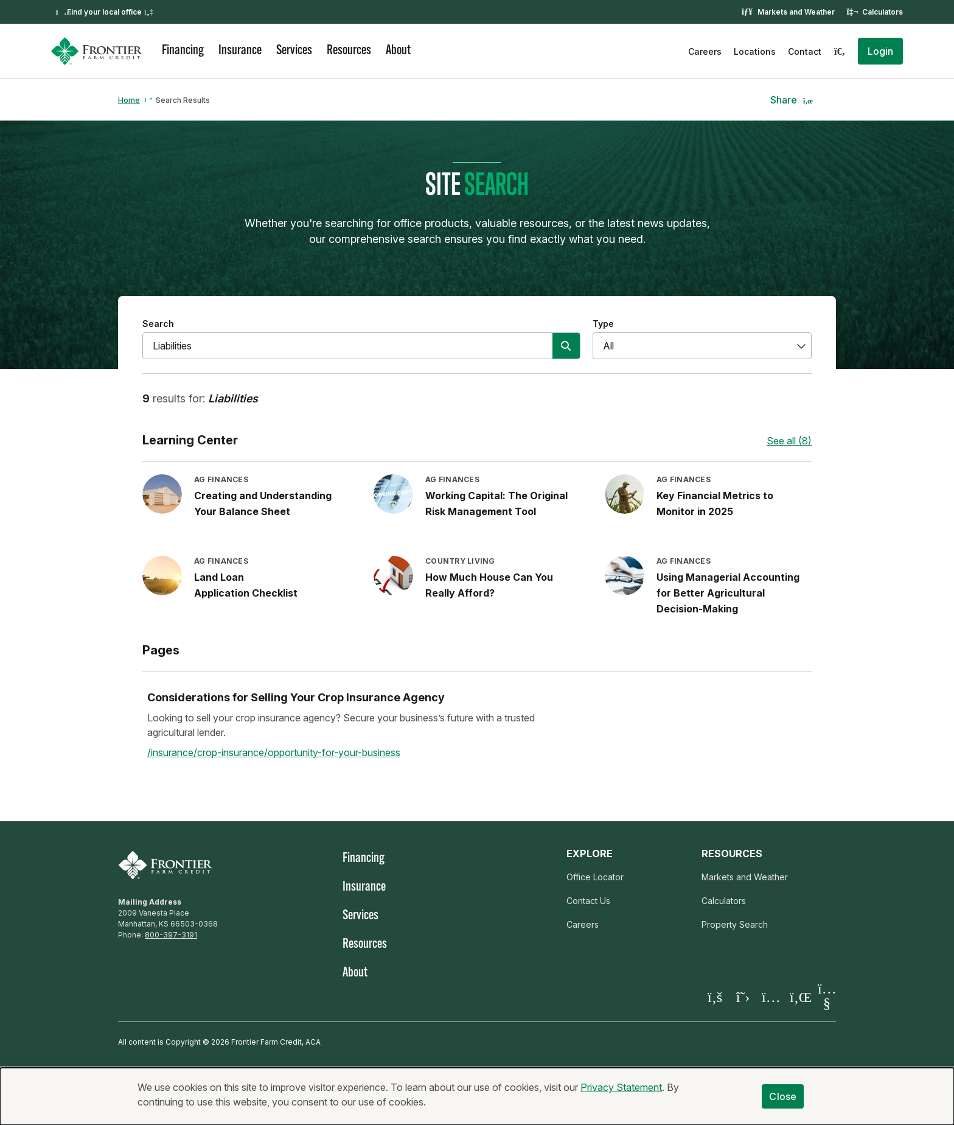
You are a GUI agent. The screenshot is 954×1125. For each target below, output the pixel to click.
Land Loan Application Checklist (246, 585)
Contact (804, 51)
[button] (880, 51)
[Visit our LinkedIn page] (799, 997)
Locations (755, 51)
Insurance (240, 51)
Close (782, 1096)
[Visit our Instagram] (771, 997)
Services (294, 51)
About (398, 51)
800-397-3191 (171, 934)
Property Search (735, 924)
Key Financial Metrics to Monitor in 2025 (714, 503)
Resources (349, 51)
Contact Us (588, 900)
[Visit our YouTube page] (827, 996)
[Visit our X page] (743, 997)
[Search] (839, 51)
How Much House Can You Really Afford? (489, 585)
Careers (705, 51)
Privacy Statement (621, 1087)
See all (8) (789, 441)
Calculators (882, 11)
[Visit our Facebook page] (715, 997)
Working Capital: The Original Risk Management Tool (496, 503)
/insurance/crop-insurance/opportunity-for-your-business (273, 752)
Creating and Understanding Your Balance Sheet (263, 503)
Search (158, 323)
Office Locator (595, 877)
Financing (183, 51)
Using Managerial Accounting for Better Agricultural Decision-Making (727, 593)
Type (603, 323)
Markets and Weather (796, 11)
